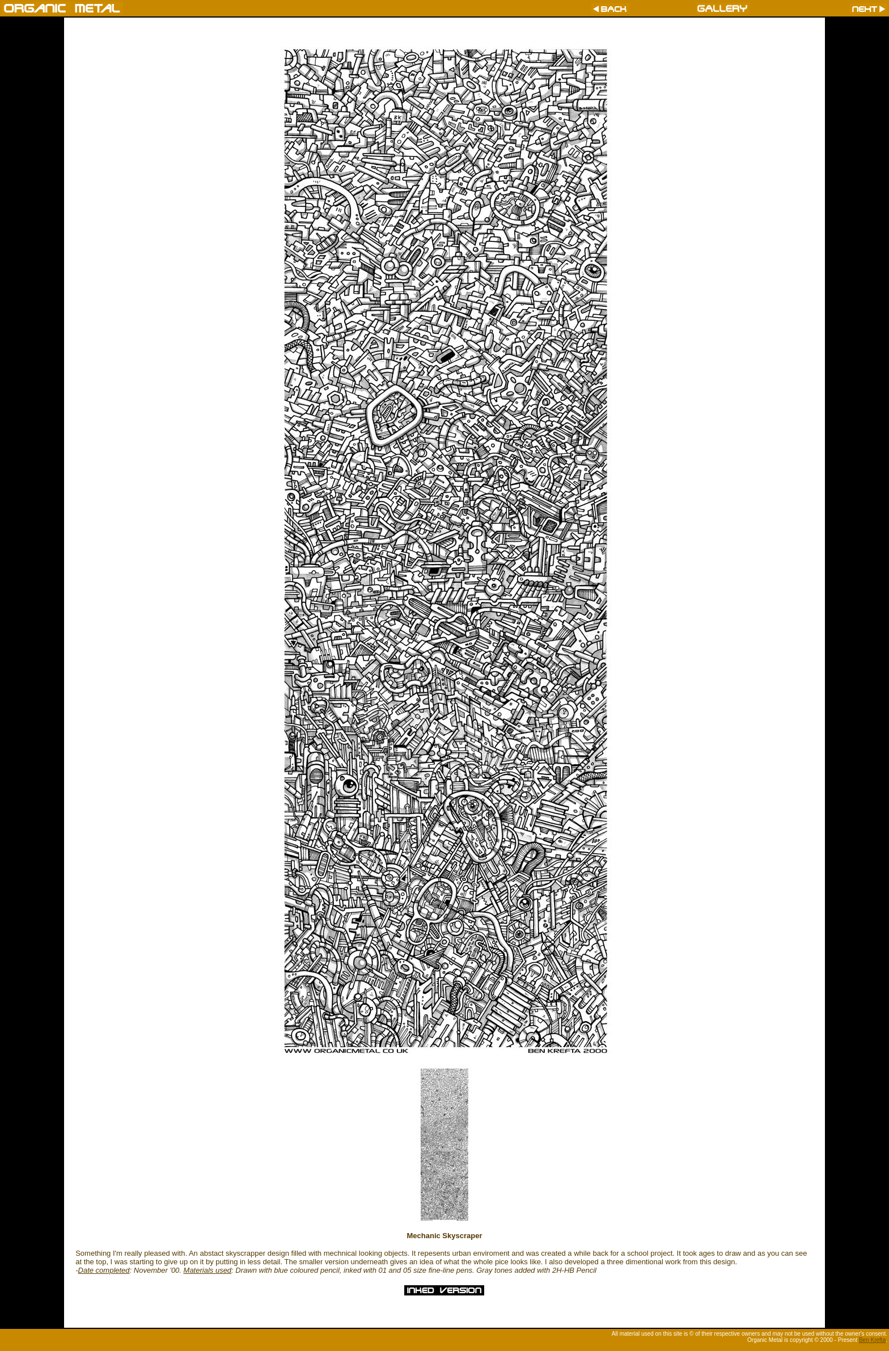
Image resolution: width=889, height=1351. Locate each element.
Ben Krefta (872, 1340)
